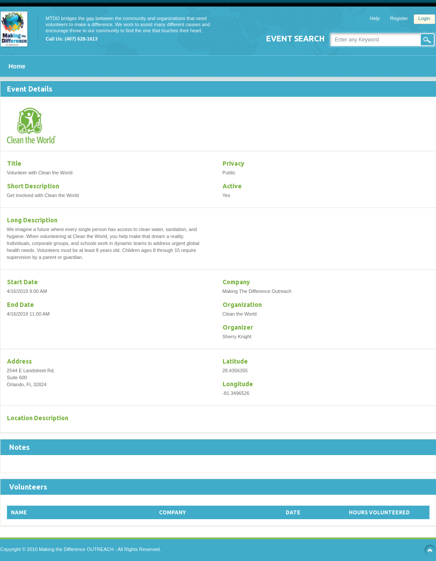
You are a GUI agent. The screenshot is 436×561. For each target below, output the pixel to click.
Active (232, 186)
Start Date (22, 282)
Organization (242, 304)
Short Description (33, 186)
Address (19, 361)
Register (399, 18)
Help (375, 18)
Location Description (37, 418)
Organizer (238, 327)
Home (17, 66)
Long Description (32, 220)
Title (14, 163)
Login (424, 18)
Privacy (233, 163)
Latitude (235, 361)
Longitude (238, 384)
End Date (20, 304)
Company (236, 282)
